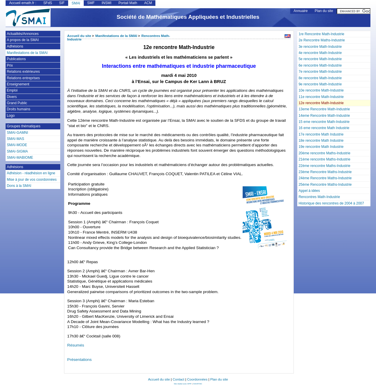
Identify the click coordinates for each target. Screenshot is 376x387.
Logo (11, 116)
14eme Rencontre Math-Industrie (324, 116)
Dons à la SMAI (19, 186)
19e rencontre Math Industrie (320, 147)
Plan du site (324, 11)
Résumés (75, 345)
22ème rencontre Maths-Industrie (324, 166)
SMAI (76, 3)
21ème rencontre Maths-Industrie (324, 159)
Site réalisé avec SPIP (183, 384)
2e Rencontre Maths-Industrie (321, 40)
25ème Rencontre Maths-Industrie (325, 184)
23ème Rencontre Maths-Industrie (325, 172)
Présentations (79, 359)
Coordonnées (197, 379)
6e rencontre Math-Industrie (320, 65)
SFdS (47, 3)
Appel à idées (309, 191)
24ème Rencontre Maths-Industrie (325, 178)
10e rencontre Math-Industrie (320, 90)
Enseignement (18, 84)
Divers (12, 97)
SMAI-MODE (17, 145)
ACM (148, 3)
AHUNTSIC (197, 384)
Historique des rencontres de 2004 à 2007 (331, 203)
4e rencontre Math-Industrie (320, 53)
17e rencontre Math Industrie (320, 134)
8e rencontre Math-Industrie (320, 78)
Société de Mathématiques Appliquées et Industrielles (188, 17)
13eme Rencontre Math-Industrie (324, 109)
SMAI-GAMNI (17, 133)
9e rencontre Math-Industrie (320, 84)
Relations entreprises (23, 78)
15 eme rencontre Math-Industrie (323, 122)
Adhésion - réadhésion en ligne (31, 173)
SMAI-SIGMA (17, 151)
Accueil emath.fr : (22, 3)
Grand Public (17, 103)
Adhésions (15, 46)
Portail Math (127, 3)
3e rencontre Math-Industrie (320, 47)
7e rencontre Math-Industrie (320, 72)
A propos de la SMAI (23, 40)
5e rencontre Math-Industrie (320, 59)
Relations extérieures (23, 72)
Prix (10, 65)
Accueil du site (79, 36)
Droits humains (18, 109)
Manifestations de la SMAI (116, 36)
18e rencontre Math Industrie (320, 140)
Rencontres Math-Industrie (319, 197)
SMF (91, 3)
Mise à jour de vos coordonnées (31, 180)
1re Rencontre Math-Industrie (321, 34)
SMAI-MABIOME (20, 158)
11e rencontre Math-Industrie (320, 97)
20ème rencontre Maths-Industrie (324, 153)
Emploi (12, 90)
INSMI (106, 3)
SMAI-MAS (15, 139)
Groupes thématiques (23, 126)
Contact (178, 379)
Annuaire (301, 11)
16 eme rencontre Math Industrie (323, 128)
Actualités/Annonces (22, 34)
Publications (16, 59)
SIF (62, 3)
